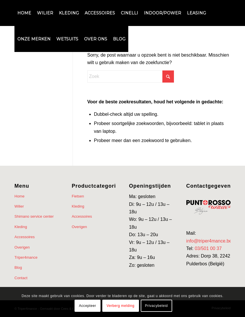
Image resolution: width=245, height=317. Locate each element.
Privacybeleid (156, 306)
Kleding (20, 227)
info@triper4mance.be (209, 240)
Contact (20, 278)
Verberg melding (120, 306)
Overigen (22, 247)
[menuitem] (24, 13)
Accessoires (24, 237)
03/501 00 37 (208, 248)
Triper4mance (26, 257)
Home (19, 196)
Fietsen (78, 196)
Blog (18, 267)
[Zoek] (130, 76)
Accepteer (87, 306)
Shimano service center (34, 216)
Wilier (19, 206)
